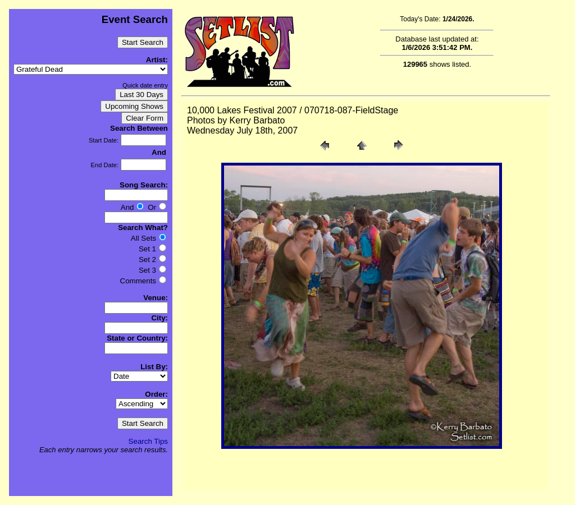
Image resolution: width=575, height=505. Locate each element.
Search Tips (148, 441)
